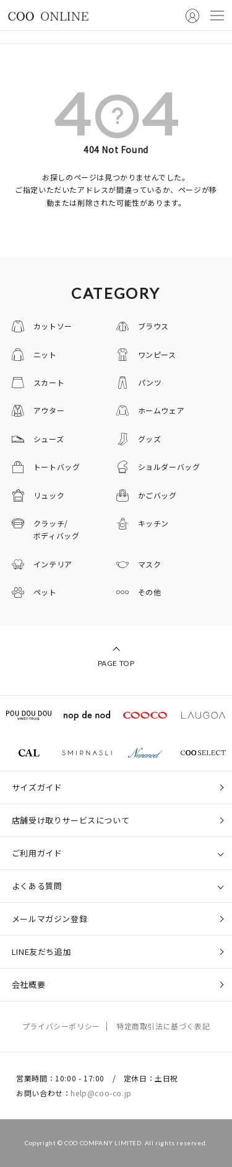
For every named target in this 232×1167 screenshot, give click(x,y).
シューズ (48, 438)
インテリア (52, 564)
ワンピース (157, 354)
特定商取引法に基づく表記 (163, 1026)
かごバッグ (157, 495)
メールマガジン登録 (49, 919)
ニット (45, 354)
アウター (48, 410)
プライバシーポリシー (61, 1026)
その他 (149, 592)
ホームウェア (161, 410)
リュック (48, 495)
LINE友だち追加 (41, 951)
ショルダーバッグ (169, 466)
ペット (45, 592)
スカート (48, 382)
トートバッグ (56, 466)
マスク (149, 564)
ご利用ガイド (37, 853)
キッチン (153, 523)
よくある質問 (37, 886)
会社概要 (28, 984)
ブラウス (153, 326)
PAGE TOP (116, 663)
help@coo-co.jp (101, 1093)
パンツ (150, 382)
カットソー (52, 326)
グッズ (149, 438)
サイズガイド (37, 787)
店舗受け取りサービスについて (70, 820)
